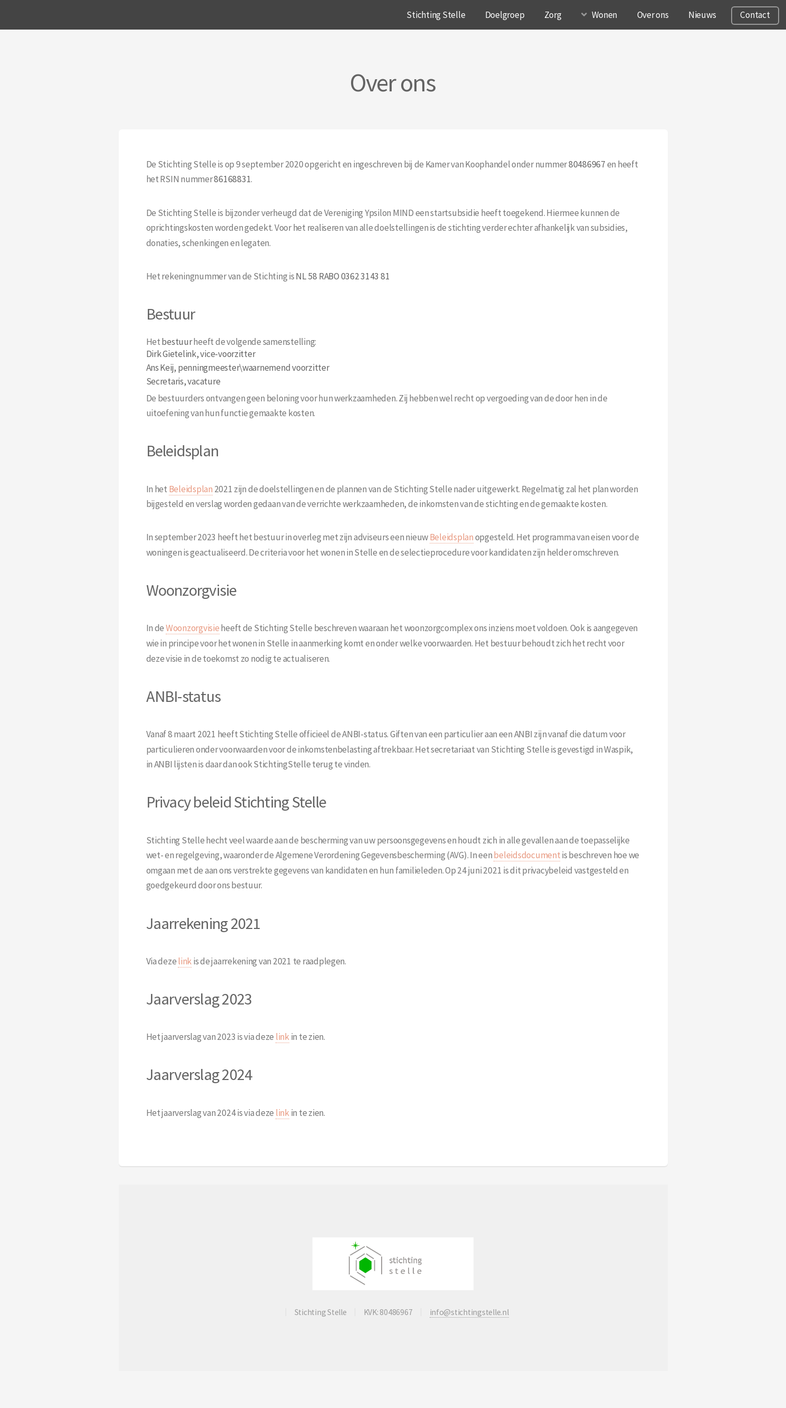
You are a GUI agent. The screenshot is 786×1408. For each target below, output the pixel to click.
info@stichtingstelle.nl (469, 1312)
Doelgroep (505, 15)
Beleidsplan (191, 489)
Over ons (653, 15)
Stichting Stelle (435, 15)
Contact (755, 15)
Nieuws (702, 15)
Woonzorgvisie (193, 628)
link (185, 961)
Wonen (605, 15)
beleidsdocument (527, 855)
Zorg (553, 15)
